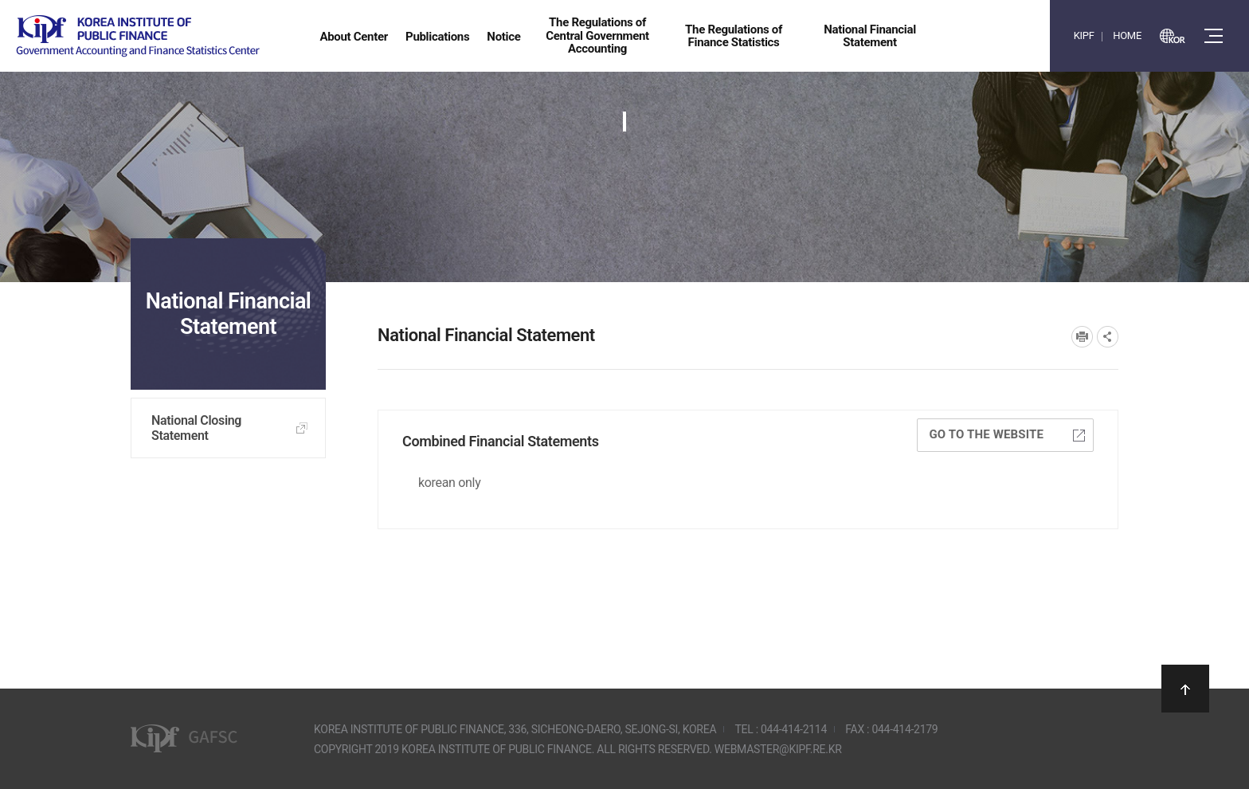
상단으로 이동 (1185, 688)
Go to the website (1007, 434)
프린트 (1082, 336)
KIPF (1084, 35)
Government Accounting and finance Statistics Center (138, 36)
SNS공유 (1107, 336)
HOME (1127, 35)
